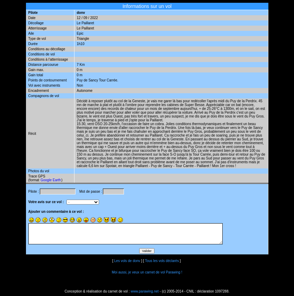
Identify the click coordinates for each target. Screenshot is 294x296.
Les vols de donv (127, 261)
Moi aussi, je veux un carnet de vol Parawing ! (147, 272)
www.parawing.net (145, 291)
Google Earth (51, 180)
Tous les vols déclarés (162, 261)
